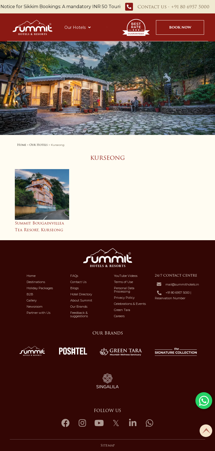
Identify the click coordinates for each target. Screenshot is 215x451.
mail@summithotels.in (182, 284)
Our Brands (78, 307)
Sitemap (108, 445)
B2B (30, 294)
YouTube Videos (125, 276)
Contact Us (78, 282)
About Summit (81, 300)
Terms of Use (123, 282)
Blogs (74, 288)
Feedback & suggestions (79, 314)
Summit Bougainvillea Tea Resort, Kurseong (39, 226)
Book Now (180, 27)
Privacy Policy (124, 298)
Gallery (32, 300)
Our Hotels (77, 27)
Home (21, 145)
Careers (119, 316)
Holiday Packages (40, 288)
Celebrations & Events (130, 304)
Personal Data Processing (124, 289)
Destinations (36, 282)
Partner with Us (38, 313)
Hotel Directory (81, 294)
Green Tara (122, 310)
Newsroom (35, 307)
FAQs (74, 276)
